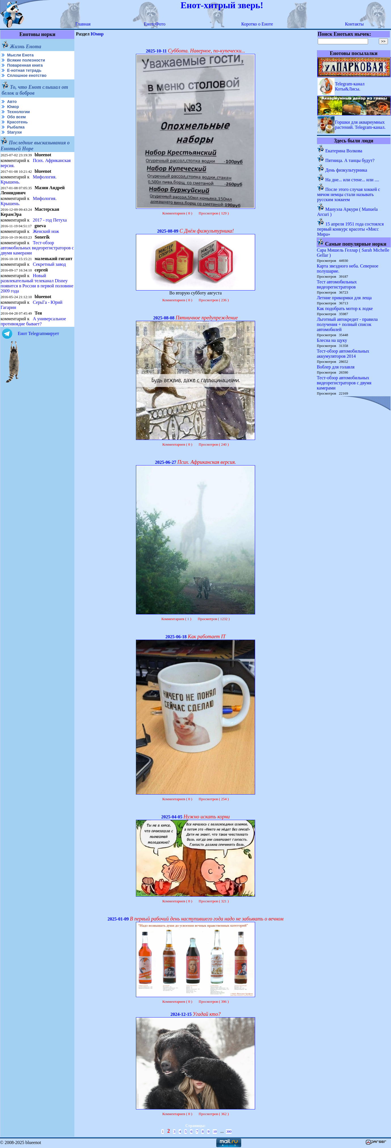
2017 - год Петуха (50, 220)
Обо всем (16, 117)
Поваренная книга (25, 65)
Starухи (14, 132)
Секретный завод (49, 264)
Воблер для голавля (336, 367)
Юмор (13, 106)
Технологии (18, 111)
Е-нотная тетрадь (24, 70)
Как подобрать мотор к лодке (345, 308)
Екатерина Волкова (343, 150)
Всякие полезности (26, 60)
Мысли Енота (20, 55)
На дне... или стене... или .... (352, 179)
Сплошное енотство (27, 75)
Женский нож (46, 231)
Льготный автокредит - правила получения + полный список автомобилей (347, 324)
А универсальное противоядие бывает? (33, 321)
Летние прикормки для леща (344, 297)
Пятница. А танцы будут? (350, 160)
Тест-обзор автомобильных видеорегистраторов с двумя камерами (37, 247)
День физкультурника (346, 170)
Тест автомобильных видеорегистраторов (337, 284)
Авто (12, 101)
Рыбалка (15, 127)
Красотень (17, 122)
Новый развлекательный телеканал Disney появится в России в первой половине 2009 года (37, 283)
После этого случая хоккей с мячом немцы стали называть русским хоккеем (348, 194)
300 (228, 1132)
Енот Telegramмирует (38, 333)
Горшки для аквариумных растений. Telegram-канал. (360, 125)
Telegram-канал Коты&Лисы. (350, 86)
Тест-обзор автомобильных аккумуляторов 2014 (343, 354)
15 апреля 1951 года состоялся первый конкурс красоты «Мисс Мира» (350, 229)
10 (214, 1132)
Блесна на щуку (332, 340)
